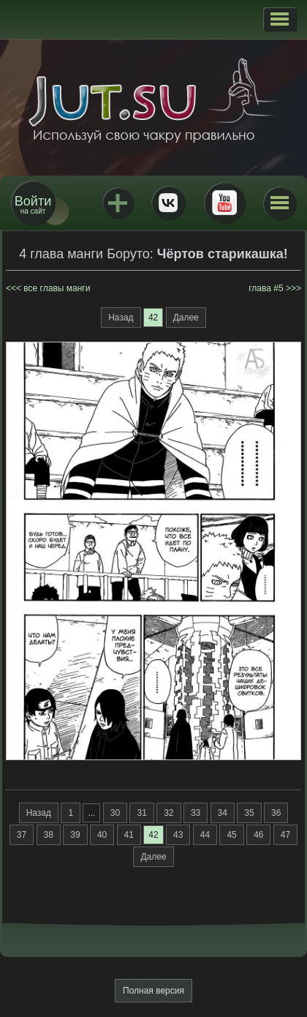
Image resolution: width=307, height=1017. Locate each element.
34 (222, 813)
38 (48, 835)
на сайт (33, 204)
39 (75, 835)
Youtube (224, 202)
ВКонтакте (168, 202)
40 (102, 835)
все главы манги (56, 288)
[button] (279, 19)
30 (115, 813)
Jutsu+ (117, 202)
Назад (120, 317)
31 (141, 813)
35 (249, 813)
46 (258, 835)
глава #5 (266, 288)
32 (168, 813)
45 (231, 835)
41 (129, 835)
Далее (186, 317)
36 (276, 813)
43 (178, 835)
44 (205, 835)
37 (21, 835)
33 (195, 813)
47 (285, 835)
